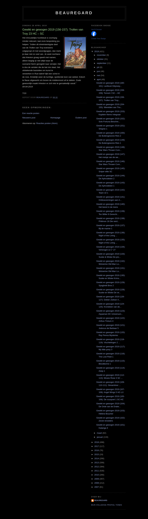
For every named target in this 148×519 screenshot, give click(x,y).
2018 (97, 442)
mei (99, 75)
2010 (97, 475)
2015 (97, 454)
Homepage (55, 117)
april (99, 79)
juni (99, 71)
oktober (100, 59)
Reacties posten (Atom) (46, 123)
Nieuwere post (28, 117)
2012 (97, 466)
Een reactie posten (30, 113)
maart (100, 433)
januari (100, 437)
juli (98, 67)
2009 (97, 479)
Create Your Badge (98, 38)
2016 (97, 450)
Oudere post (81, 117)
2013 (97, 462)
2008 (97, 483)
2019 (97, 51)
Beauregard (74, 12)
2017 (97, 446)
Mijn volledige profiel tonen (106, 505)
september (102, 63)
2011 (97, 471)
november (101, 55)
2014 (97, 458)
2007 (97, 487)
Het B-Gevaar (96, 29)
